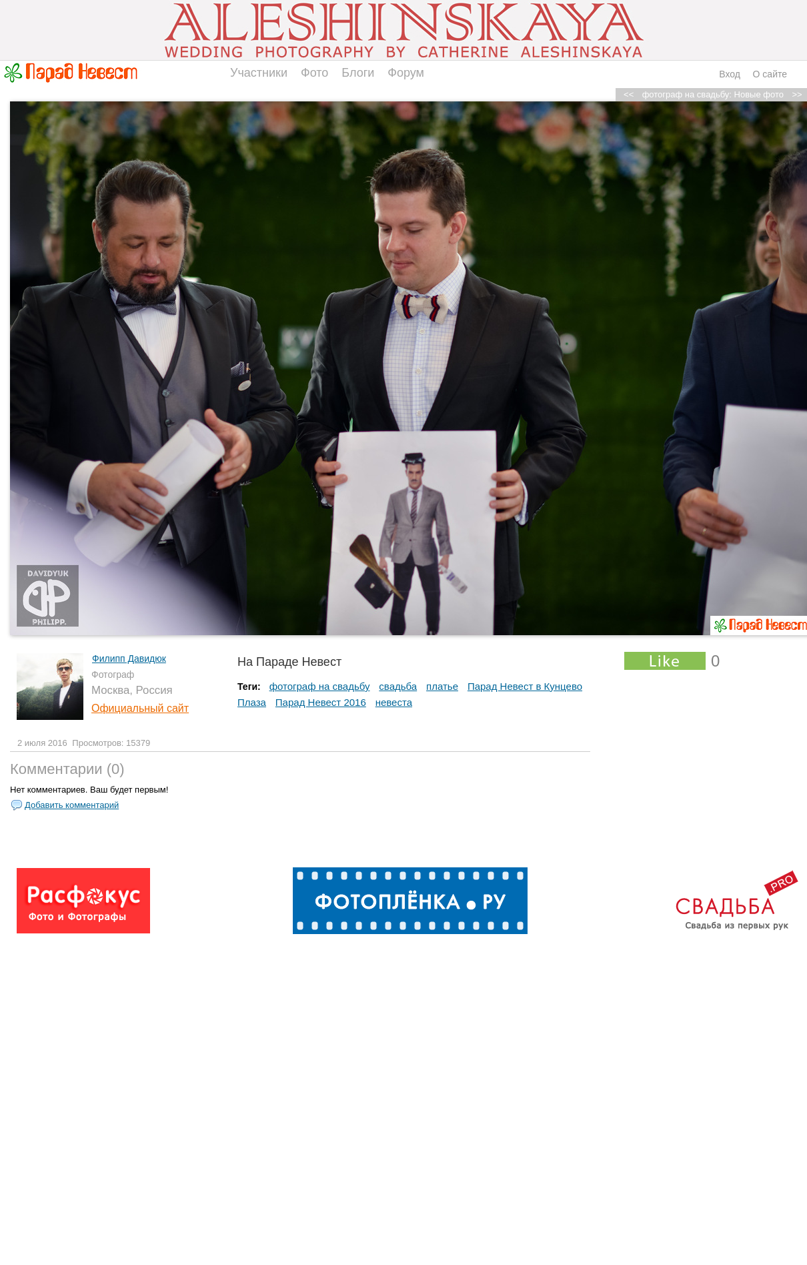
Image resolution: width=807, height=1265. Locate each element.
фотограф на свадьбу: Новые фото (713, 94)
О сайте (770, 74)
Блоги (357, 72)
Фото (314, 72)
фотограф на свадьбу (319, 686)
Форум (405, 72)
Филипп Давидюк (129, 658)
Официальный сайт (140, 708)
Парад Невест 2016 (320, 702)
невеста (393, 702)
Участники (258, 72)
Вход (729, 74)
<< (629, 94)
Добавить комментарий (72, 805)
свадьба (398, 686)
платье (442, 686)
